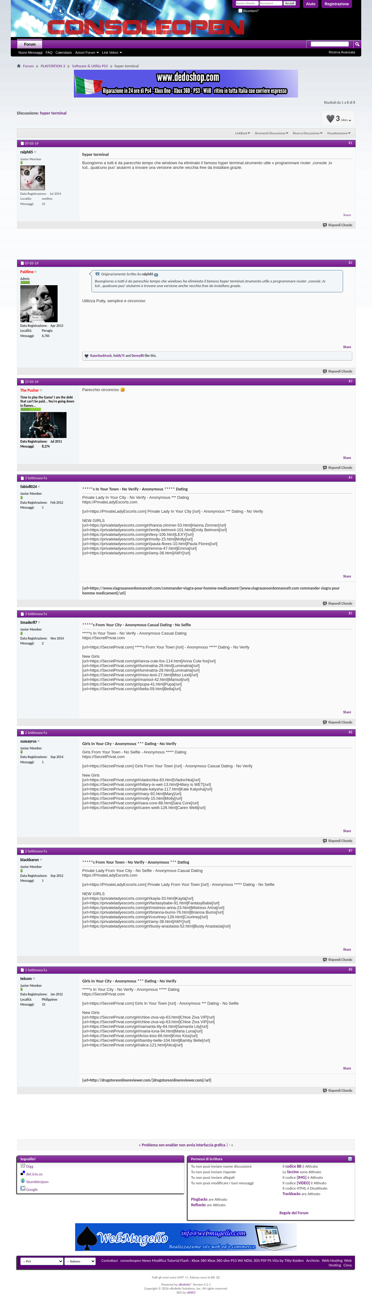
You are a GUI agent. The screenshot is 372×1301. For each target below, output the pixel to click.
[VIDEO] (303, 1183)
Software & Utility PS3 (90, 66)
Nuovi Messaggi (30, 52)
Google (32, 1189)
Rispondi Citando (337, 225)
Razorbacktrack (101, 356)
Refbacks (198, 1205)
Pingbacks (199, 1199)
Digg (29, 1166)
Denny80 (137, 356)
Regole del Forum (294, 1213)
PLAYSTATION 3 (53, 66)
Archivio (312, 1260)
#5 (350, 613)
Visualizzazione (337, 133)
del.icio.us (34, 1174)
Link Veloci (110, 52)
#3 (350, 381)
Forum (29, 44)
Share (347, 215)
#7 (350, 851)
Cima (347, 1265)
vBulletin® (185, 1284)
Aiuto (311, 4)
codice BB (293, 1166)
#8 (350, 969)
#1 (350, 143)
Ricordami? (248, 11)
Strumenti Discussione (270, 133)
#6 (350, 732)
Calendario (63, 52)
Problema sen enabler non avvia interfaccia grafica (183, 1145)
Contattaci (109, 1260)
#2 (350, 263)
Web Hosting (332, 1260)
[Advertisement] (186, 246)
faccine (293, 1172)
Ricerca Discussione (306, 133)
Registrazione (337, 4)
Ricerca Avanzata (342, 52)
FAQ (49, 52)
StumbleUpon (37, 1181)
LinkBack (241, 133)
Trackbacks (292, 1193)
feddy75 (119, 356)
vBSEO (191, 1293)
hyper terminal (53, 113)
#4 (350, 477)
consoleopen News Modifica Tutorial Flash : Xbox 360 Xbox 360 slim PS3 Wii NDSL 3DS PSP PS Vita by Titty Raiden (212, 1260)
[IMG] (302, 1177)
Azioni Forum (85, 52)
